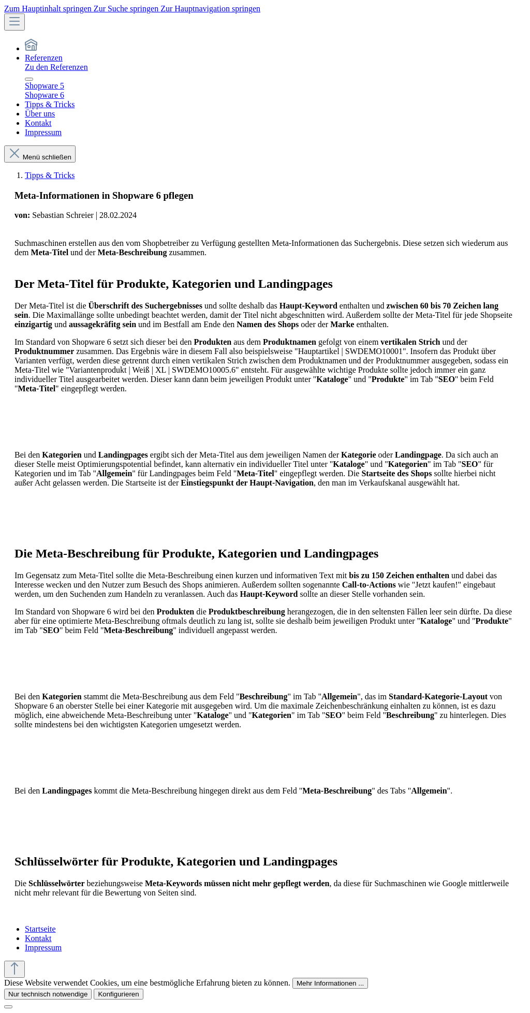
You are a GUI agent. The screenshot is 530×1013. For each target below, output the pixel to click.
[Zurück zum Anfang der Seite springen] (14, 969)
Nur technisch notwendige (47, 994)
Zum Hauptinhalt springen (49, 8)
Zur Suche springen (127, 8)
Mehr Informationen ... (330, 983)
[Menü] (14, 22)
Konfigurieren (118, 994)
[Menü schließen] (29, 79)
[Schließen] (8, 1006)
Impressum (43, 947)
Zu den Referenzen (56, 67)
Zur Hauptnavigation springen (210, 8)
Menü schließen (39, 157)
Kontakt (38, 938)
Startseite (40, 928)
